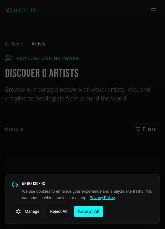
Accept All (88, 211)
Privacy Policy (102, 197)
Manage (27, 211)
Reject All (58, 211)
